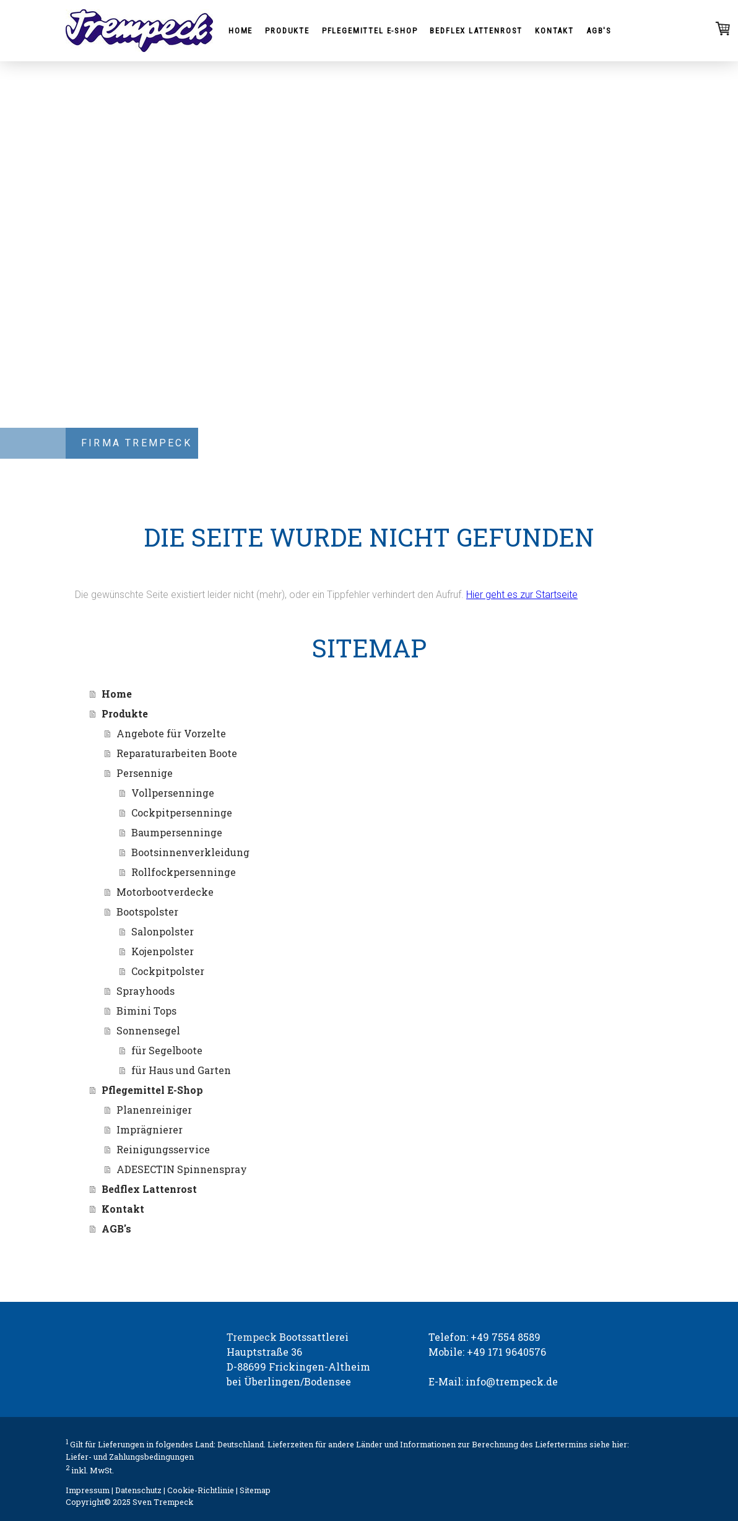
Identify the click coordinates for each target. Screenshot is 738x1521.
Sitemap (255, 1490)
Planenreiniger (154, 1109)
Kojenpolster (162, 951)
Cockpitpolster (167, 970)
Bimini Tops (146, 1010)
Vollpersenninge (172, 792)
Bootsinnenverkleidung (190, 852)
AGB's (599, 30)
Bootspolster (147, 911)
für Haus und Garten (181, 1070)
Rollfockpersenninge (183, 871)
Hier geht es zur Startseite (522, 594)
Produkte (287, 30)
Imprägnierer (149, 1129)
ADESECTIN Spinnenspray (181, 1169)
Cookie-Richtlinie (200, 1490)
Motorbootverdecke (165, 891)
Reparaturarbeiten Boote (176, 753)
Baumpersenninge (176, 832)
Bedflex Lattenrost (476, 30)
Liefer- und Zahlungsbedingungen (130, 1457)
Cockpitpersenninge (181, 812)
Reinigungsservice (163, 1149)
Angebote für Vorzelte (171, 733)
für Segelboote (166, 1050)
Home (240, 30)
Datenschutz (138, 1490)
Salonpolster (162, 931)
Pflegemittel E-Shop (370, 30)
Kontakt (554, 30)
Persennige (144, 772)
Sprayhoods (145, 990)
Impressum (88, 1490)
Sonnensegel (148, 1030)
